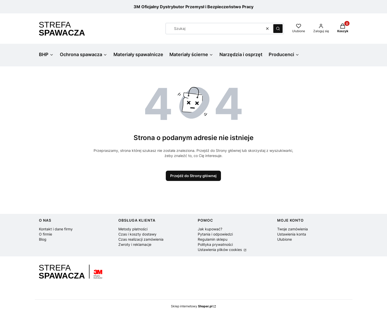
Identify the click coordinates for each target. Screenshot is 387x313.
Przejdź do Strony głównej (193, 175)
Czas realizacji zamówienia (140, 239)
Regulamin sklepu (212, 239)
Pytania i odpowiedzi (215, 234)
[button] (278, 28)
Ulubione (284, 239)
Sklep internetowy (191, 306)
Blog (42, 239)
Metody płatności (132, 229)
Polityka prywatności (215, 244)
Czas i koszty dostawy (137, 234)
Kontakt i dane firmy (56, 229)
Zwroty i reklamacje (134, 244)
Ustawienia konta (291, 234)
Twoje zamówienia (292, 229)
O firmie (45, 234)
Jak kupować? (210, 229)
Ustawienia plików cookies (220, 249)
